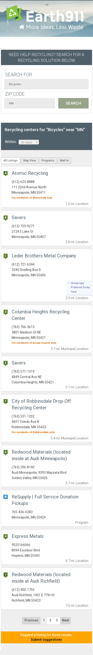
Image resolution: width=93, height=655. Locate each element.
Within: (22, 141)
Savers (19, 217)
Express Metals (28, 536)
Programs (47, 160)
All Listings (10, 160)
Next (65, 620)
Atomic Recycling (30, 173)
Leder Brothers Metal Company (44, 256)
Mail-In (64, 160)
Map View (29, 160)
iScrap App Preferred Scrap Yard (80, 287)
